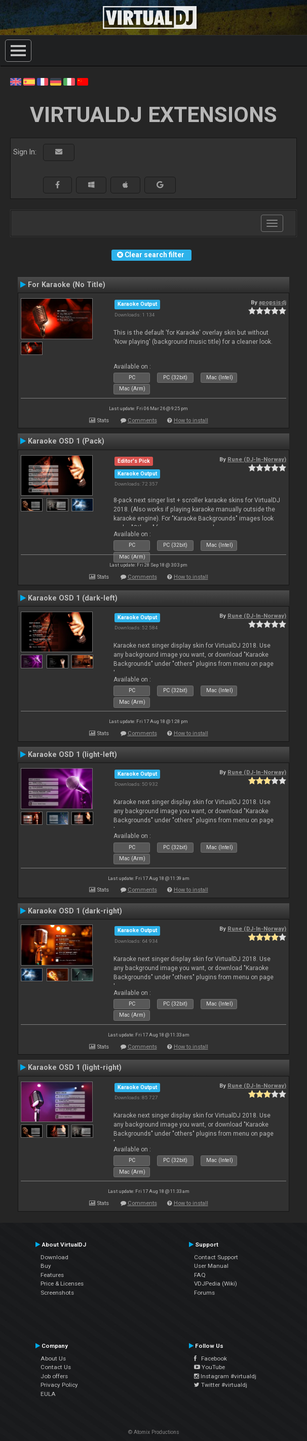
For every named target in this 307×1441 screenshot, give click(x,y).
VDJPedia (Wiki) (215, 1283)
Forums (204, 1292)
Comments (142, 420)
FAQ (200, 1274)
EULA (48, 1393)
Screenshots (57, 1292)
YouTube (209, 1367)
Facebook (210, 1358)
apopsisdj (272, 302)
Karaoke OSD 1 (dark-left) (73, 598)
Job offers (54, 1376)
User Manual (211, 1265)
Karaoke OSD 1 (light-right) (75, 1067)
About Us (53, 1358)
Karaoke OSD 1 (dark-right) (75, 911)
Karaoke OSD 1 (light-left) (72, 754)
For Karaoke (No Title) (66, 285)
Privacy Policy (59, 1384)
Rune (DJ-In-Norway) (256, 459)
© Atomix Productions (153, 1432)
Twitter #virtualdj (220, 1384)
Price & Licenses (62, 1283)
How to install (191, 420)
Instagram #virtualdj (225, 1376)
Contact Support (216, 1257)
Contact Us (56, 1367)
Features (52, 1274)
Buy (46, 1265)
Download (54, 1257)
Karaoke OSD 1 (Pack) (66, 441)
